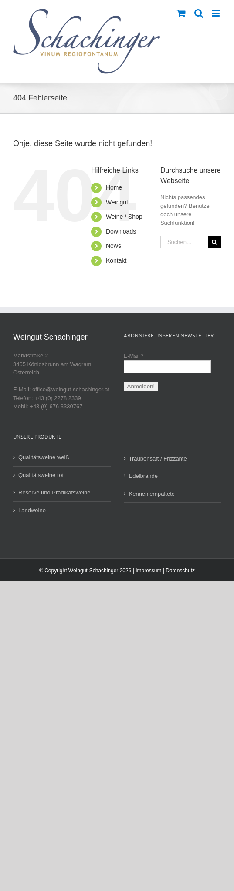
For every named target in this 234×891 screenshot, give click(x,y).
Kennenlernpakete (152, 494)
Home (114, 187)
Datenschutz (180, 570)
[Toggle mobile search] (198, 13)
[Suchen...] (184, 242)
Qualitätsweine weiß (43, 457)
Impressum (148, 570)
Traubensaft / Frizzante (158, 458)
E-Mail (134, 356)
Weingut (117, 202)
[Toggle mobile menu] (216, 13)
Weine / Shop (124, 216)
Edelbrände (143, 476)
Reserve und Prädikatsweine (54, 492)
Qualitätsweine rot (41, 475)
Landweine (32, 510)
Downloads (121, 231)
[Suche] (214, 242)
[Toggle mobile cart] (181, 13)
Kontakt (116, 260)
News (113, 245)
